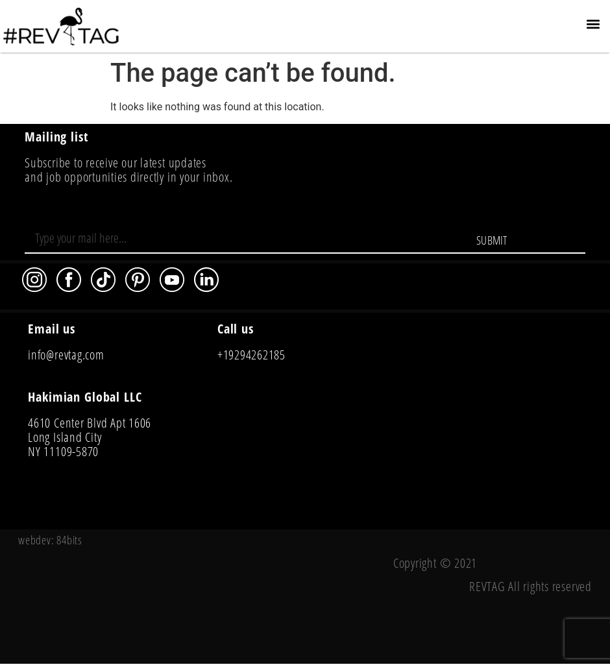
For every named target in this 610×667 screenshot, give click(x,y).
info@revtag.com (66, 354)
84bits (69, 540)
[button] (593, 23)
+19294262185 (251, 354)
